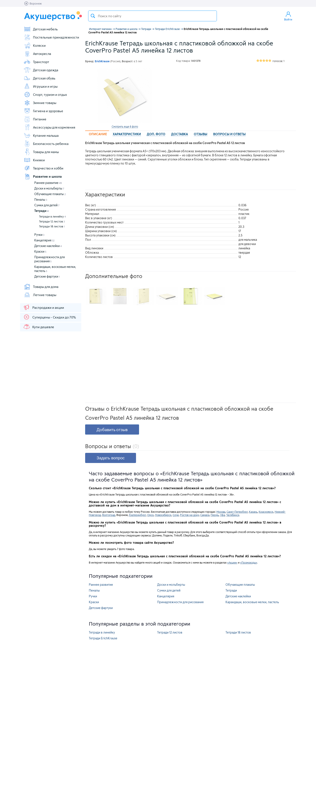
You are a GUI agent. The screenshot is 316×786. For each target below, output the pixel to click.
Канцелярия (44, 240)
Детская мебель (41, 29)
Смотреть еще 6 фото (125, 126)
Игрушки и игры (41, 86)
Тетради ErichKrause (103, 638)
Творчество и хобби (43, 168)
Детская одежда (41, 70)
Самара (204, 514)
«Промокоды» (248, 562)
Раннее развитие (48, 183)
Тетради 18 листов (52, 226)
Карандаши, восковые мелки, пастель (252, 602)
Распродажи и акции (43, 307)
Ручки (39, 234)
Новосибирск (163, 514)
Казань (253, 511)
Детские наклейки (48, 246)
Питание (35, 119)
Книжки (34, 160)
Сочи (176, 514)
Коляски (35, 45)
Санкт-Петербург (237, 511)
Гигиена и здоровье (43, 110)
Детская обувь (39, 78)
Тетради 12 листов (52, 221)
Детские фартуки (47, 276)
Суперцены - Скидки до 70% (49, 317)
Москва (220, 511)
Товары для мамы (41, 151)
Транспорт (36, 61)
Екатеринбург (137, 514)
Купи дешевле (38, 326)
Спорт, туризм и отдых (45, 94)
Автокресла (37, 53)
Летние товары (40, 294)
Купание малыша (41, 135)
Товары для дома (41, 286)
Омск (150, 514)
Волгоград (108, 514)
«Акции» (232, 562)
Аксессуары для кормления (49, 127)
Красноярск (266, 511)
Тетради (41, 211)
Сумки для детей (46, 205)
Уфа (222, 514)
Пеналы (40, 199)
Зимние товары (40, 102)
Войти (288, 16)
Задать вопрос (111, 458)
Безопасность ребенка (46, 143)
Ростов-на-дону (189, 514)
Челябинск (232, 514)
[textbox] (152, 16)
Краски (40, 251)
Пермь (215, 514)
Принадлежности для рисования (180, 602)
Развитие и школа (43, 176)
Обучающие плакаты (50, 194)
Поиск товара (92, 16)
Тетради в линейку (52, 216)
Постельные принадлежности (51, 37)
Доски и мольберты (49, 188)
